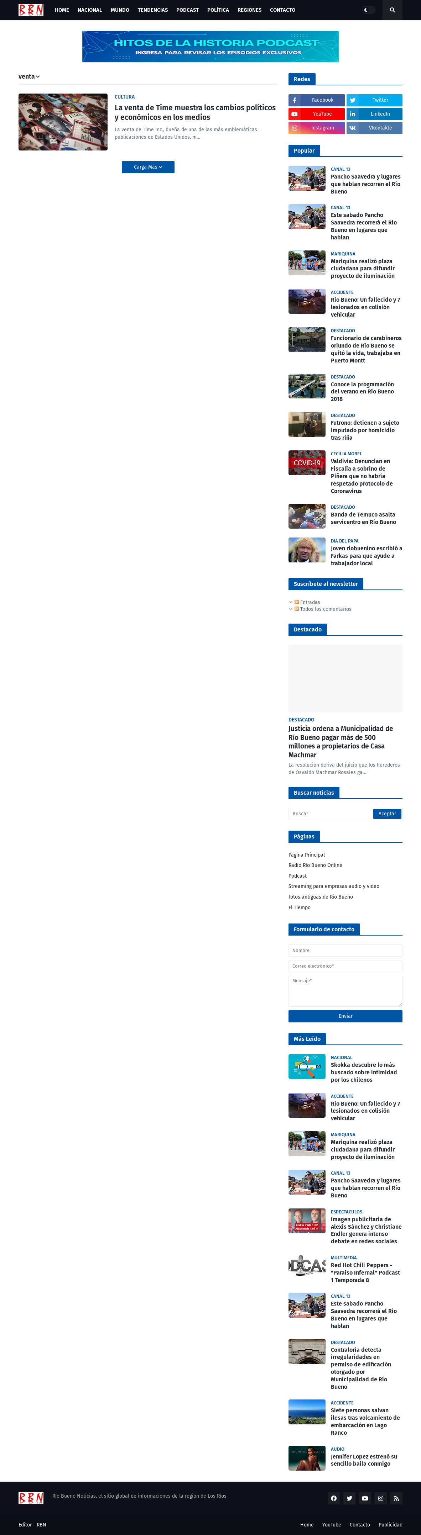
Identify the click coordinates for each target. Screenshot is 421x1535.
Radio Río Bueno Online (315, 865)
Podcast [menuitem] (187, 10)
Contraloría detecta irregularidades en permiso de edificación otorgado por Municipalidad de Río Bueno (361, 1368)
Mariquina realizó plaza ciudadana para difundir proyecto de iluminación (363, 269)
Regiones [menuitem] (249, 10)
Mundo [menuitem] (120, 10)
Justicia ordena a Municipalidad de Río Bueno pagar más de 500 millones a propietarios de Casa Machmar (341, 742)
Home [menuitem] (62, 10)
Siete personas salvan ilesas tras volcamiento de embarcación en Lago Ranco (365, 1421)
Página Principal (307, 855)
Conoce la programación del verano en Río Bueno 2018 (362, 392)
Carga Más (146, 167)
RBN (41, 1525)
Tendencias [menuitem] (153, 10)
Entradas (307, 602)
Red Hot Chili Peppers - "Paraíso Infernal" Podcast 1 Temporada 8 (365, 1272)
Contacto (360, 1525)
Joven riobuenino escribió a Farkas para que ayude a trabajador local (366, 556)
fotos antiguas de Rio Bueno (321, 897)
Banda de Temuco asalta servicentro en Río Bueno (363, 518)
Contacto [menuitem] (282, 10)
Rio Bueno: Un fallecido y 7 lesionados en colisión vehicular (365, 307)
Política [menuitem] (218, 10)
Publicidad (390, 1525)
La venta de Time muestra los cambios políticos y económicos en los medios (195, 112)
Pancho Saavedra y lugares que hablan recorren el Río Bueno (366, 184)
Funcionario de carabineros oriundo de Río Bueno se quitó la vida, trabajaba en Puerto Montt (366, 349)
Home (307, 1525)
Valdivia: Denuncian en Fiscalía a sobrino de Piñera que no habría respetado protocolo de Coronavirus (362, 476)
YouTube (331, 1525)
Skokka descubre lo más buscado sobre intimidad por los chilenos (364, 1072)
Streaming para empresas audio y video (334, 886)
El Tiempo (300, 908)
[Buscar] (345, 814)
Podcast (298, 876)
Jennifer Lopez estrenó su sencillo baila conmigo (364, 1460)
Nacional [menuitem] (90, 10)
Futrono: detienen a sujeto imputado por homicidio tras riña (365, 430)
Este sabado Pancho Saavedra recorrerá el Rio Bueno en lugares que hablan (364, 226)
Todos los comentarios (323, 609)
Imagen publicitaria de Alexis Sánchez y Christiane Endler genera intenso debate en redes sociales (366, 1230)
